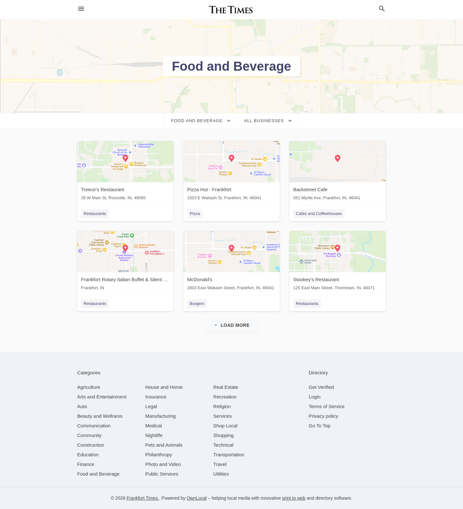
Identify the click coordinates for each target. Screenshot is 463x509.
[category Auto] (82, 406)
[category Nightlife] (154, 435)
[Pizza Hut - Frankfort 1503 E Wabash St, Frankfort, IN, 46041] (231, 172)
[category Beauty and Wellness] (100, 416)
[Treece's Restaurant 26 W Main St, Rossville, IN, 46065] (125, 172)
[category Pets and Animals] (164, 445)
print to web (293, 498)
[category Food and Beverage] (98, 474)
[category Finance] (85, 464)
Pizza (195, 213)
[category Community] (89, 435)
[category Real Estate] (225, 387)
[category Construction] (90, 445)
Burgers (197, 303)
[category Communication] (94, 425)
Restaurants (95, 213)
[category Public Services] (161, 474)
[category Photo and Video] (163, 464)
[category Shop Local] (225, 425)
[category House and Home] (164, 387)
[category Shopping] (223, 435)
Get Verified (321, 387)
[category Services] (222, 416)
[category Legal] (151, 406)
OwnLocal (196, 498)
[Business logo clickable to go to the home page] (231, 9)
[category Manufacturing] (160, 416)
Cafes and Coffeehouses (319, 213)
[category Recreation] (225, 396)
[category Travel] (219, 464)
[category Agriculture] (88, 387)
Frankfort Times (143, 498)
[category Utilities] (221, 474)
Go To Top (320, 425)
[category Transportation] (228, 454)
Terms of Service (327, 406)
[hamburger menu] (81, 9)
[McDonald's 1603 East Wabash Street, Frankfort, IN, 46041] (231, 262)
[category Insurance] (156, 396)
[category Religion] (222, 406)
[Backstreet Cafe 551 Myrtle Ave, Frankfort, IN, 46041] (337, 172)
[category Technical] (223, 445)
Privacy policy (323, 416)
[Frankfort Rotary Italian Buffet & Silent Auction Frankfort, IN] (125, 262)
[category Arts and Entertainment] (101, 396)
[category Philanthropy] (158, 454)
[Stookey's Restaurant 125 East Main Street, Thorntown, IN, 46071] (337, 262)
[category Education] (88, 454)
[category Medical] (153, 425)
